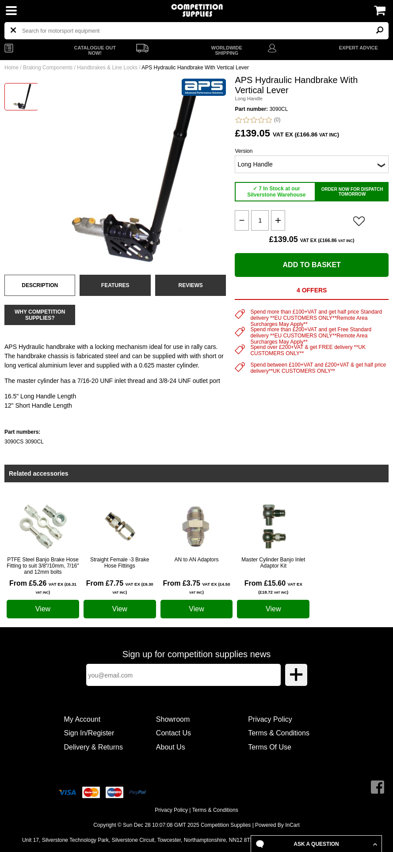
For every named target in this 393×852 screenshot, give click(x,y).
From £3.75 (196, 587)
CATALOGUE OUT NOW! (95, 50)
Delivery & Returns (93, 747)
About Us (170, 747)
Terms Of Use (269, 747)
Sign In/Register (89, 733)
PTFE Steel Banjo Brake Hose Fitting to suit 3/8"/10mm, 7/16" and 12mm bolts (43, 566)
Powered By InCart (277, 825)
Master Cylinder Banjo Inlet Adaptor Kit (273, 563)
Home (11, 67)
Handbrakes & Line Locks (107, 67)
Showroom (173, 719)
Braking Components (47, 67)
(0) (257, 120)
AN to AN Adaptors (196, 560)
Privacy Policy (270, 719)
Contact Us (173, 733)
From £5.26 (42, 587)
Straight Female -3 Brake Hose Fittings (119, 563)
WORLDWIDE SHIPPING (226, 50)
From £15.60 (273, 587)
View (42, 609)
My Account (82, 719)
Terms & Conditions (278, 733)
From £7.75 (119, 587)
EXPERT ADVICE (358, 47)
